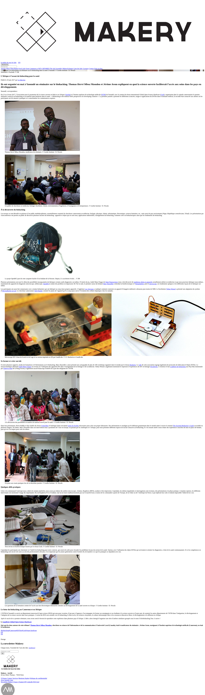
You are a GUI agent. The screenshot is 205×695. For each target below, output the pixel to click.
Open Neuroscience (111, 282)
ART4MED (46, 68)
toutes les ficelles (73, 426)
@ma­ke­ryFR (22, 682)
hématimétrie (139, 284)
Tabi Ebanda (38, 291)
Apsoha (67, 94)
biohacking (5, 630)
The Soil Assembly (56, 68)
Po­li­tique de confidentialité (38, 678)
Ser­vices (15, 678)
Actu (2, 680)
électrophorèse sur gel (9, 291)
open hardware (32, 630)
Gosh (162, 94)
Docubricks (154, 367)
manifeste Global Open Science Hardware (17, 622)
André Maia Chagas (25, 367)
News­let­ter (4, 682)
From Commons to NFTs (34, 68)
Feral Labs (22, 68)
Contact (91, 68)
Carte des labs (77, 68)
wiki (140, 365)
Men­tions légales (23, 678)
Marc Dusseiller (108, 284)
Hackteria (133, 365)
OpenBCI (46, 284)
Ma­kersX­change (67, 68)
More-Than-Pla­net (12, 68)
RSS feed (36, 682)
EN (2, 632)
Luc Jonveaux (89, 289)
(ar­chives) (32, 648)
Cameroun (12, 630)
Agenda (6, 680)
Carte (11, 680)
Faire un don (98, 68)
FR (2, 634)
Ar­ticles (3, 68)
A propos (85, 68)
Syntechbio (44, 426)
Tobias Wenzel (171, 289)
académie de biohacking (178, 367)
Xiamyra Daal (7, 368)
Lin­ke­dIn (30, 682)
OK (3, 653)
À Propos (4, 678)
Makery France (13, 682)
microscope (153, 284)
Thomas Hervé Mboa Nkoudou (41, 625)
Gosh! (24, 630)
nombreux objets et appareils (143, 282)
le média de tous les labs (8, 62)
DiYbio (19, 630)
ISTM (103, 94)
